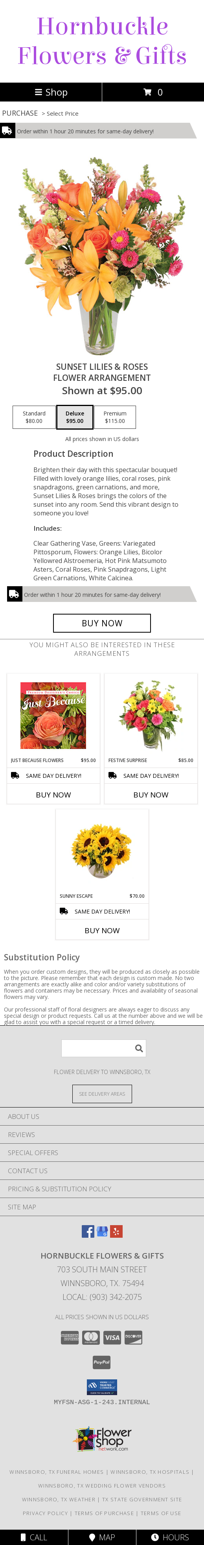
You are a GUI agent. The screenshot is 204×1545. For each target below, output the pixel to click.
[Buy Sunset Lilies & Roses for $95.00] (102, 623)
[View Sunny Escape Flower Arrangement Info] (102, 851)
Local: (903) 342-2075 (102, 1297)
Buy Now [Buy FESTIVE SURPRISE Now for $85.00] (151, 795)
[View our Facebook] (88, 1235)
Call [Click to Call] (34, 1537)
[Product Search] (103, 1048)
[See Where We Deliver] (102, 1093)
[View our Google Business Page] (102, 1235)
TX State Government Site (142, 1499)
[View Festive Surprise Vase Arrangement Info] (151, 715)
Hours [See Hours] (170, 1537)
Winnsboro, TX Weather (59, 1499)
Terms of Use (161, 1513)
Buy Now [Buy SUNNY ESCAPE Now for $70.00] (102, 930)
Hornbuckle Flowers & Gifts (102, 41)
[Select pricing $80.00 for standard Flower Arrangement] (34, 417)
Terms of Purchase (104, 1513)
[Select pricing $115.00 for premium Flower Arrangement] (115, 417)
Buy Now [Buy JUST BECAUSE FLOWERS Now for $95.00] (53, 795)
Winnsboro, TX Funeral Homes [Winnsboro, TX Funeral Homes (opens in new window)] (56, 1471)
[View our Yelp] (116, 1235)
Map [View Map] (102, 1537)
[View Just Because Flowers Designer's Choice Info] (53, 715)
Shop (51, 91)
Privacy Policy (45, 1513)
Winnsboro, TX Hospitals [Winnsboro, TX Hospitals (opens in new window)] (149, 1471)
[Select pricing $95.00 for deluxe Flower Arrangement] (74, 417)
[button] (102, 1387)
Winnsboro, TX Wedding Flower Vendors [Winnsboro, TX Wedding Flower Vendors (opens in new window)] (102, 1485)
